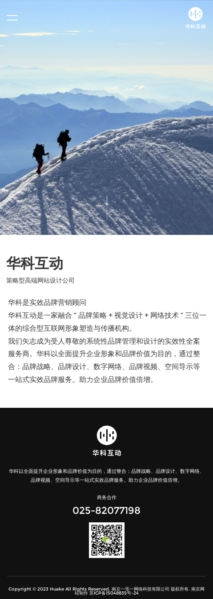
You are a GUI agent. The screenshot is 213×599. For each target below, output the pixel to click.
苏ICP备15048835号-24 (114, 593)
